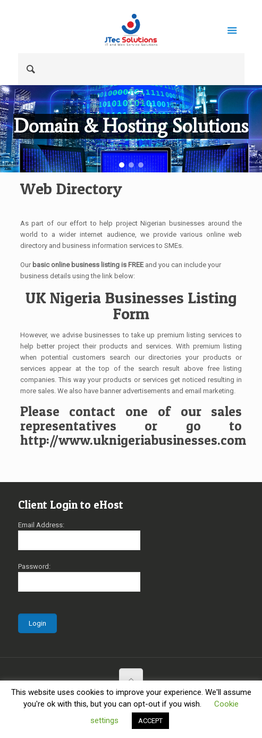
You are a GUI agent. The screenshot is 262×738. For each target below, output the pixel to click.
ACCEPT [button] (150, 721)
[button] (121, 165)
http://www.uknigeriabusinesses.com (133, 440)
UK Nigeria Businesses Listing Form (131, 305)
